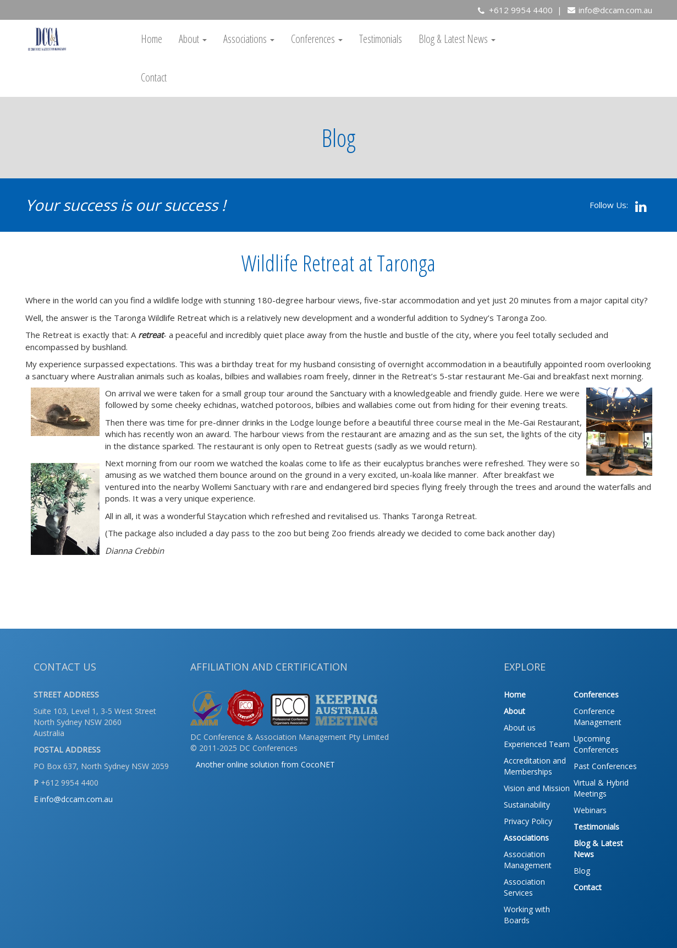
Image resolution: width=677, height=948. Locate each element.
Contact (154, 77)
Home (151, 38)
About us (520, 727)
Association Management (528, 859)
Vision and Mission (537, 788)
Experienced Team (537, 744)
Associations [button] (248, 38)
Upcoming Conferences (596, 744)
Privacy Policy (528, 821)
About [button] (193, 38)
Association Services (524, 887)
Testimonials (380, 38)
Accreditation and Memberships (535, 766)
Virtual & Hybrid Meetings (601, 788)
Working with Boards (527, 914)
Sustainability (527, 804)
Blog (582, 870)
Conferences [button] (317, 38)
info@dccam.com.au (615, 9)
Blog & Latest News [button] (457, 38)
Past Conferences (605, 766)
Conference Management (597, 716)
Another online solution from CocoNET (265, 764)
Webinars (590, 810)
